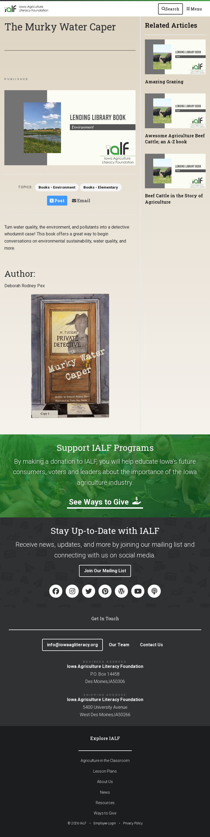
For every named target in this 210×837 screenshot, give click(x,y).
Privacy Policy (133, 823)
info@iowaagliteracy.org (72, 644)
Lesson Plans (105, 771)
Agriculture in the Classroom (105, 761)
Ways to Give (105, 813)
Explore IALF (105, 738)
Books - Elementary (105, 188)
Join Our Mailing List (105, 570)
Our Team (119, 644)
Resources (105, 803)
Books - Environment (52, 188)
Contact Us (151, 644)
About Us (105, 781)
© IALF (77, 823)
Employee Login (105, 823)
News (105, 792)
